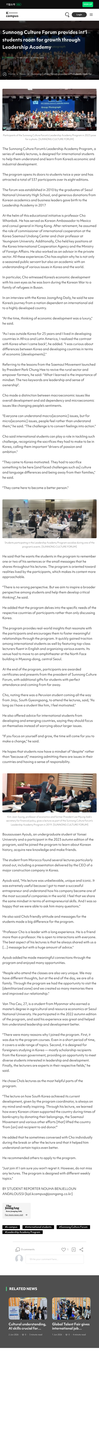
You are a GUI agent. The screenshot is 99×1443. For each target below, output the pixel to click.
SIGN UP (88, 4)
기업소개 (13, 4)
